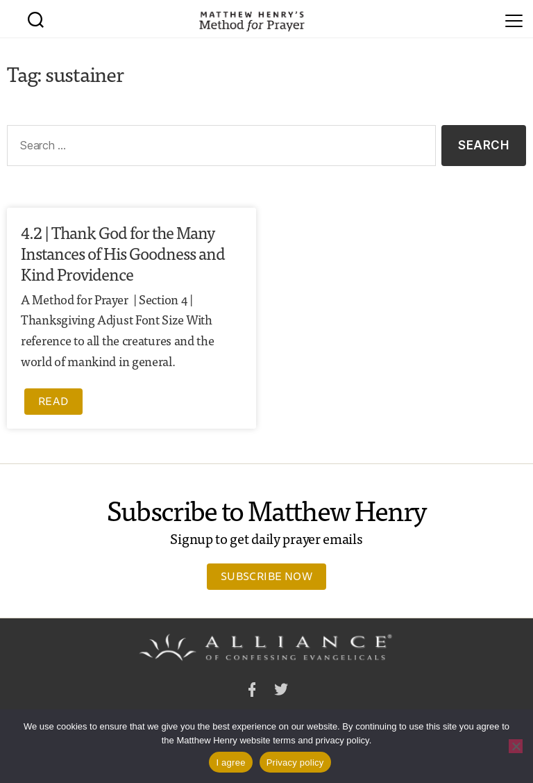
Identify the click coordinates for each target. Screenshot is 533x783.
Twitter (281, 691)
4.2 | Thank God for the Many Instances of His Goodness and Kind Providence (123, 252)
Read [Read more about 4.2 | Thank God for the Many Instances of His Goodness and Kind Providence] (53, 401)
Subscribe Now (266, 576)
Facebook (252, 691)
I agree (230, 762)
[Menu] (514, 19)
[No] (516, 746)
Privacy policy (295, 762)
